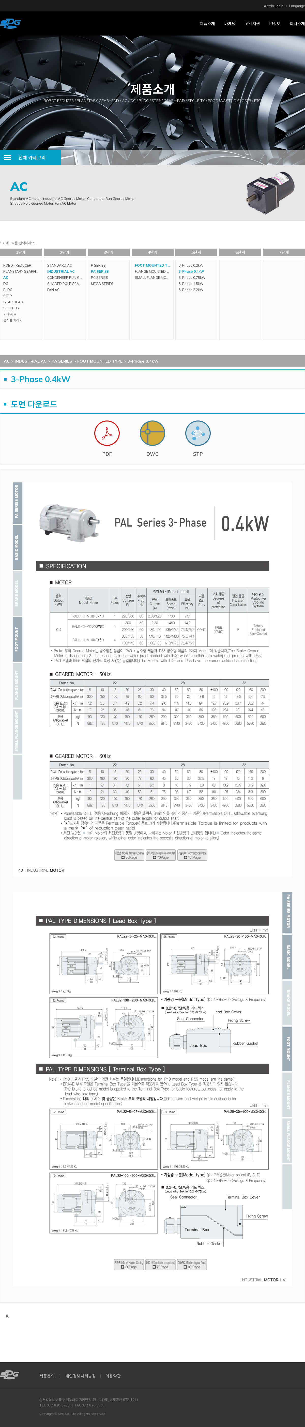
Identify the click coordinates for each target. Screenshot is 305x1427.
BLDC (7, 290)
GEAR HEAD (13, 302)
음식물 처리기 (12, 320)
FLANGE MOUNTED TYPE (154, 271)
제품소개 (207, 23)
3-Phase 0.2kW (191, 265)
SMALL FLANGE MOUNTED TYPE (154, 277)
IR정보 (275, 23)
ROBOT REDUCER (17, 265)
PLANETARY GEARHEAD (22, 271)
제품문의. (47, 1376)
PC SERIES (99, 277)
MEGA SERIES (102, 284)
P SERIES (98, 265)
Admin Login (273, 6)
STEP (7, 296)
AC (5, 277)
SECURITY (11, 308)
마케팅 (230, 23)
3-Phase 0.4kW (191, 271)
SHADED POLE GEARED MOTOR (66, 284)
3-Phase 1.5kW (191, 284)
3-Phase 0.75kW (192, 277)
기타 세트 (9, 314)
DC (5, 284)
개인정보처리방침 (80, 1376)
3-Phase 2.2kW (191, 290)
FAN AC (53, 290)
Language (297, 6)
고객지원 (252, 23)
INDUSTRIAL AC (60, 271)
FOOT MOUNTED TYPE (154, 265)
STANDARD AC (59, 265)
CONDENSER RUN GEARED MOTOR (66, 277)
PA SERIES (100, 271)
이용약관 (113, 1376)
